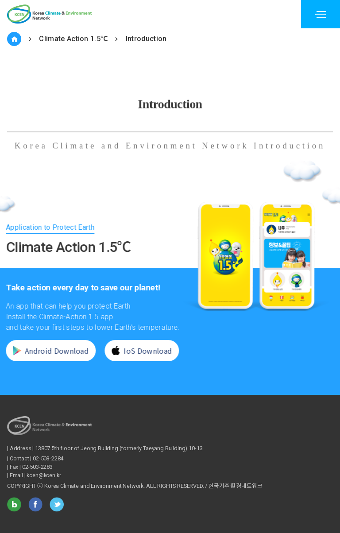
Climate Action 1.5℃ (73, 39)
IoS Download (134, 350)
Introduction (146, 39)
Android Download (43, 350)
